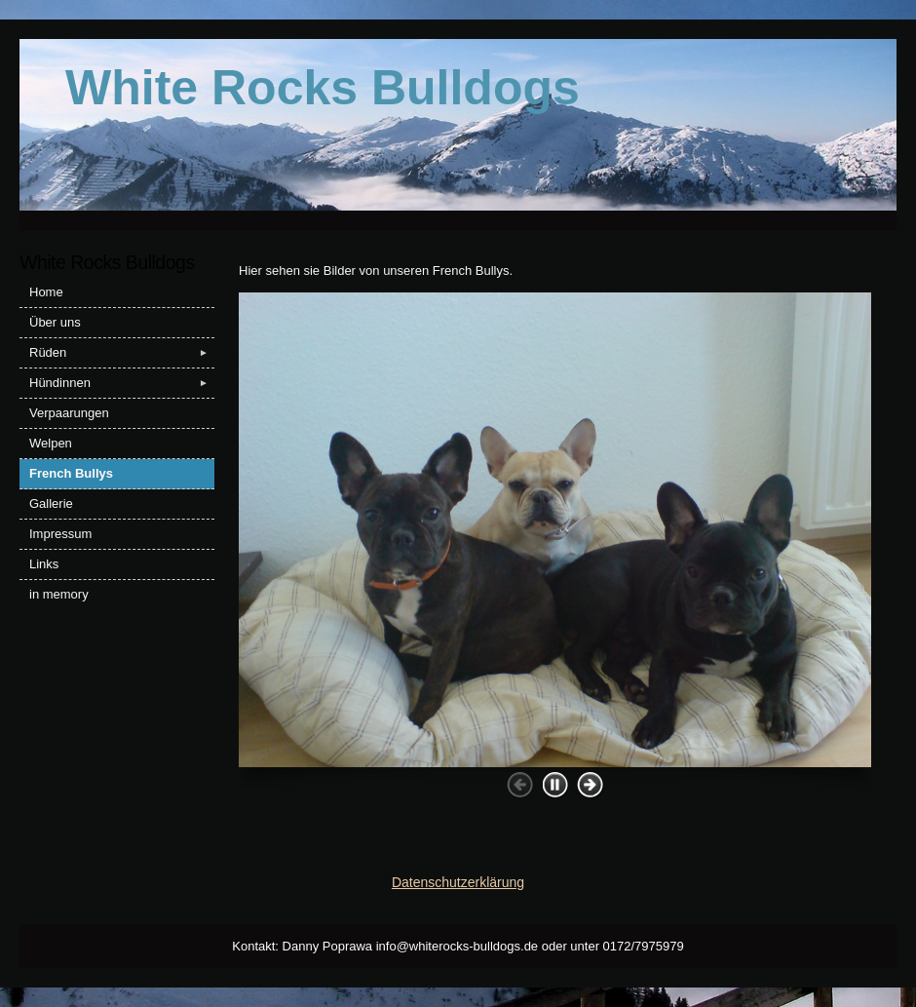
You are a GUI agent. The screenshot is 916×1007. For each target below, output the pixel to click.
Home (46, 292)
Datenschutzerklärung (458, 882)
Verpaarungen (69, 413)
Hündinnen (121, 383)
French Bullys (71, 473)
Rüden (121, 353)
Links (43, 564)
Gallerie (51, 503)
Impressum (60, 533)
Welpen (50, 443)
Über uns (55, 322)
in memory (59, 594)
